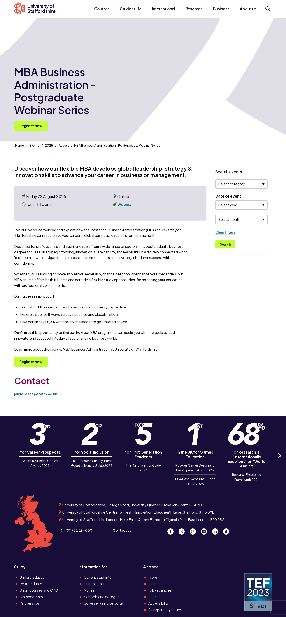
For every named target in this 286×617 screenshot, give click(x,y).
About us (248, 8)
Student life (131, 8)
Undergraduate (31, 577)
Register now (30, 125)
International (163, 8)
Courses (102, 8)
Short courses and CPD (38, 590)
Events (34, 145)
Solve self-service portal (104, 603)
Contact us (122, 530)
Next (279, 460)
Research (194, 8)
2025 (49, 145)
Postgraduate (30, 583)
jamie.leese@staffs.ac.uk (35, 394)
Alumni (89, 590)
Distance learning (33, 596)
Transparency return (164, 609)
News (153, 577)
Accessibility (158, 603)
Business (221, 8)
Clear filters (225, 232)
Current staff (94, 583)
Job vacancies (160, 590)
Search (225, 244)
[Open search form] (268, 9)
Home (19, 145)
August (64, 145)
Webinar (125, 204)
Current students (97, 577)
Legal (152, 596)
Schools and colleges (101, 596)
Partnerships (29, 603)
